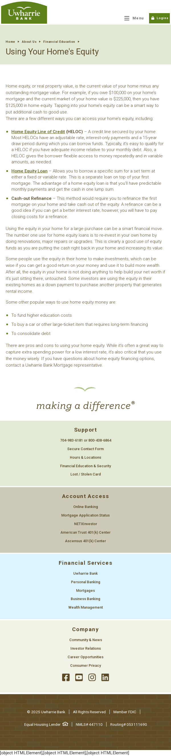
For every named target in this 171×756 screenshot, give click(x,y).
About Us (29, 42)
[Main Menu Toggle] (134, 18)
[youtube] (79, 677)
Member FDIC (124, 712)
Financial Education (59, 42)
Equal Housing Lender (46, 724)
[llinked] (105, 677)
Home (10, 42)
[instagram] (92, 677)
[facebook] (66, 677)
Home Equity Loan (29, 171)
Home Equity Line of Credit (38, 131)
